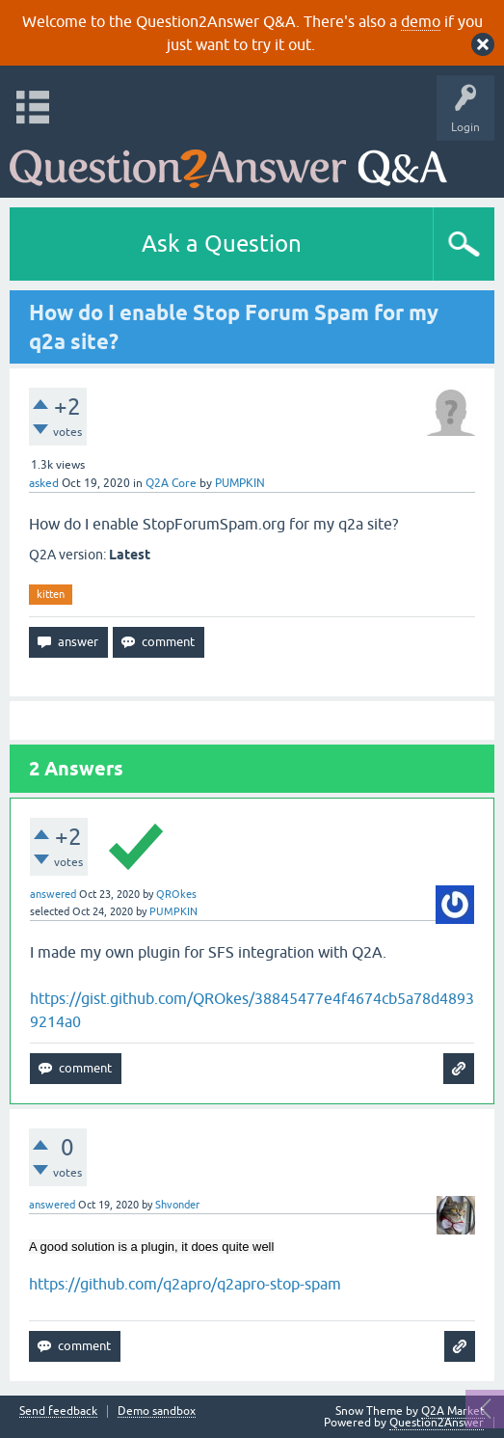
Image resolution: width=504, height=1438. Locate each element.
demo (420, 21)
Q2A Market (453, 1411)
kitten (51, 594)
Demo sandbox (157, 1411)
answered (53, 894)
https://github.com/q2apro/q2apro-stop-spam (185, 1283)
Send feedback (58, 1411)
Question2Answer (436, 1422)
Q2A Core (171, 483)
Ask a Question (222, 244)
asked (44, 483)
